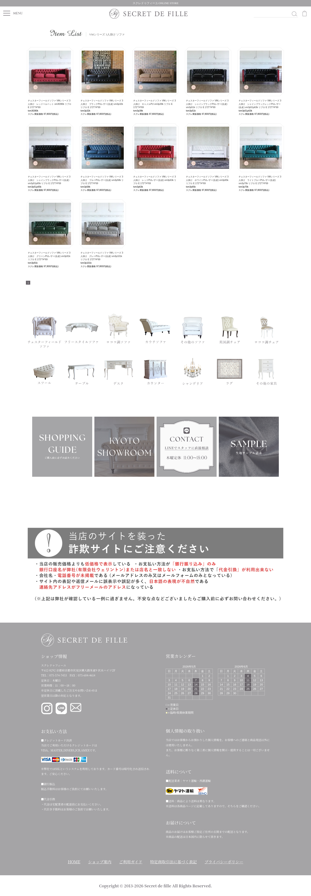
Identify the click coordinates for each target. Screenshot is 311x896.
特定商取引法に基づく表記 (173, 861)
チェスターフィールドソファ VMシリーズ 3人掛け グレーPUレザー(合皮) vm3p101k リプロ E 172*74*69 (102, 256)
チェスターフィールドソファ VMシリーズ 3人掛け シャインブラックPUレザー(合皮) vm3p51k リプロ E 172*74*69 (207, 103)
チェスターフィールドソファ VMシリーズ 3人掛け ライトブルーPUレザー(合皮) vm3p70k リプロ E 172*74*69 (260, 180)
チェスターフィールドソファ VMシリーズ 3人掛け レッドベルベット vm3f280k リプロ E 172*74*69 (49, 103)
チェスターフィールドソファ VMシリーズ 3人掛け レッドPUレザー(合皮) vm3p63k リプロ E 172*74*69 (154, 180)
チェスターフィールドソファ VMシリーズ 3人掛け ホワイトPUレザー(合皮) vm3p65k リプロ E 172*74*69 (207, 180)
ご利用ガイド (130, 861)
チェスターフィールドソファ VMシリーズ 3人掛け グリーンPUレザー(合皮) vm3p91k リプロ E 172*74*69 (49, 256)
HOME (74, 861)
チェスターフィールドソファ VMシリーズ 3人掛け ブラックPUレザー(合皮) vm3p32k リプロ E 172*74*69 (102, 103)
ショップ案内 (99, 861)
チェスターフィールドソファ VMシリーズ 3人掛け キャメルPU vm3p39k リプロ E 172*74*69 (154, 103)
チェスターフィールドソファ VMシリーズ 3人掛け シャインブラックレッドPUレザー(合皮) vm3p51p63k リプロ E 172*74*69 (260, 103)
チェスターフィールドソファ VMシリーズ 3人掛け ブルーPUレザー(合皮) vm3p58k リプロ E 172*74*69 (102, 180)
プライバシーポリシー (224, 861)
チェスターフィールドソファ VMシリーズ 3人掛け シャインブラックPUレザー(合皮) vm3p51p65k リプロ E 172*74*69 (49, 180)
